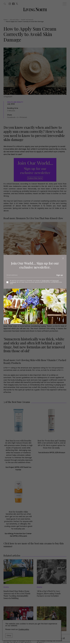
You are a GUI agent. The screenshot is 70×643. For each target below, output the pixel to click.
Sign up (59, 275)
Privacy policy (45, 280)
